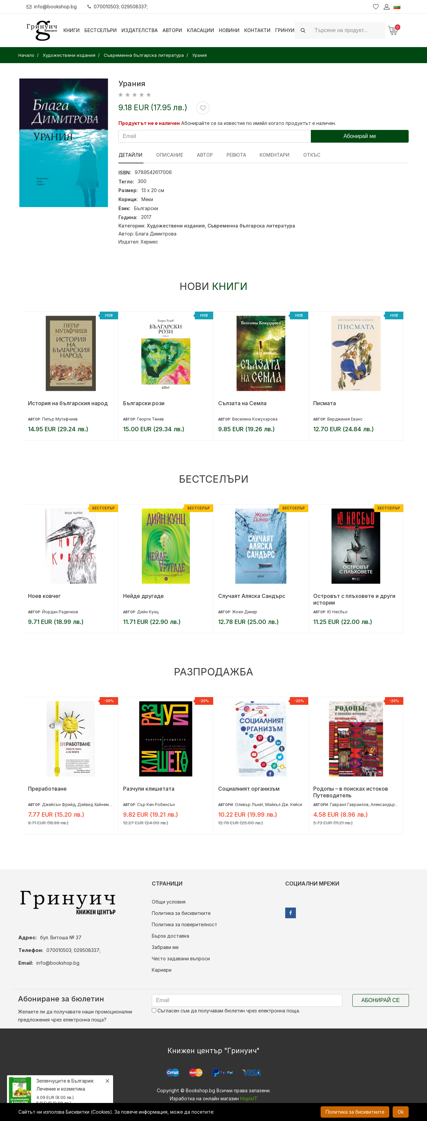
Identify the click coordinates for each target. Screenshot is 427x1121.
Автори (172, 30)
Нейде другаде (143, 596)
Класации (200, 30)
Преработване (47, 788)
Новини (229, 30)
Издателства (139, 30)
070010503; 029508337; (118, 6)
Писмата (324, 403)
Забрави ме (165, 947)
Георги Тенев (150, 419)
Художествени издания (176, 225)
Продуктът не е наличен (149, 123)
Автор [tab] (203, 155)
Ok (401, 1112)
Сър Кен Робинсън (156, 804)
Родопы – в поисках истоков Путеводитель (350, 792)
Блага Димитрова (155, 233)
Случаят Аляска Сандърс (251, 596)
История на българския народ (68, 403)
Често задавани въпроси (181, 958)
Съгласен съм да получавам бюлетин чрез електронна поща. (226, 1010)
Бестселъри (100, 30)
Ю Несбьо (337, 611)
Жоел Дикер (244, 611)
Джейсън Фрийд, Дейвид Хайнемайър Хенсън (88, 804)
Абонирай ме (360, 136)
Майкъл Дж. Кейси (283, 804)
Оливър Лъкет (249, 804)
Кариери (161, 970)
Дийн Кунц (147, 611)
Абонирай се (380, 1000)
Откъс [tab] (307, 155)
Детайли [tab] (130, 155)
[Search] (348, 30)
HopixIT (249, 1098)
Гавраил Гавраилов (349, 804)
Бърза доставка (170, 936)
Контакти (257, 30)
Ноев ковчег (44, 596)
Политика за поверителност (184, 924)
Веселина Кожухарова (255, 419)
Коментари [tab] (271, 155)
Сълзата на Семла (242, 403)
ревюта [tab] (233, 155)
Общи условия (168, 902)
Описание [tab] (168, 155)
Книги (71, 30)
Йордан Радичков (60, 611)
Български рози (143, 403)
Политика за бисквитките (181, 913)
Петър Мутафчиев (60, 419)
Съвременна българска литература (251, 225)
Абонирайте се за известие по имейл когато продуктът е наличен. (258, 123)
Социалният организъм (249, 788)
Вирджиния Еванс (345, 419)
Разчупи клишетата (148, 788)
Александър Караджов (394, 804)
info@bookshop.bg (52, 6)
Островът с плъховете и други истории (354, 599)
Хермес (149, 242)
